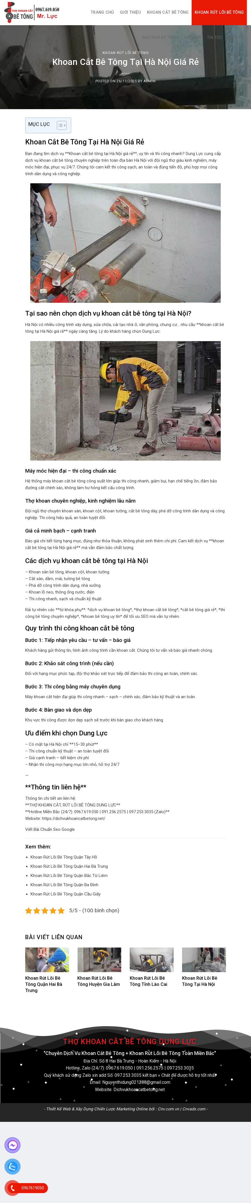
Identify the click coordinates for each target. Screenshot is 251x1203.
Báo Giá (192, 37)
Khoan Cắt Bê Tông (168, 12)
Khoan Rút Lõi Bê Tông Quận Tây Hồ (64, 857)
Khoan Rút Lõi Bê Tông (219, 12)
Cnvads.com (193, 1108)
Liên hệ (236, 37)
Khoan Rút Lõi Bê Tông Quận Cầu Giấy (66, 894)
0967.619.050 (119, 1068)
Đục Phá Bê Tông (160, 37)
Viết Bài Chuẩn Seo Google (50, 829)
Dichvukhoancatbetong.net (139, 1089)
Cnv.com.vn (168, 1108)
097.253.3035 (180, 1068)
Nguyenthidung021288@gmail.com (136, 1082)
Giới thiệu (130, 12)
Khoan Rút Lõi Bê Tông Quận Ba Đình (64, 884)
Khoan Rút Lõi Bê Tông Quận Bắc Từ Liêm (69, 875)
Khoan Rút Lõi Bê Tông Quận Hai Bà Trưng (69, 866)
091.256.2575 (149, 1068)
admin (149, 81)
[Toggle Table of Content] (59, 125)
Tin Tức (215, 37)
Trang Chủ (102, 12)
